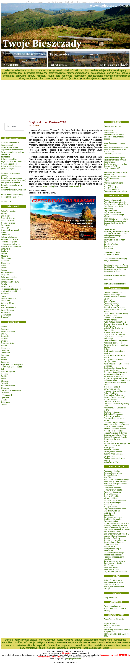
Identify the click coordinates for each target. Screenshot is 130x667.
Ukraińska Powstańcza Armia (116, 265)
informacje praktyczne (35, 73)
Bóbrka (4, 213)
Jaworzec (5, 353)
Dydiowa (4, 341)
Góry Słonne (109, 565)
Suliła (106, 406)
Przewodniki (109, 151)
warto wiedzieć (65, 70)
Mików (4, 253)
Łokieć (4, 360)
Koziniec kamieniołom (113, 517)
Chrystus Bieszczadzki (12, 367)
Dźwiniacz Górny (8, 343)
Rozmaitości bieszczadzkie (115, 284)
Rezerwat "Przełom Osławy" (115, 481)
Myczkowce (6, 258)
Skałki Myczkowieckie (113, 519)
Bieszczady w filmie (112, 271)
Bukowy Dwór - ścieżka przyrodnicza (113, 455)
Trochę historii (109, 229)
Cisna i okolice (7, 220)
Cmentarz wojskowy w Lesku (13, 190)
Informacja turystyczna (113, 183)
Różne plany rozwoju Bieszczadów (112, 237)
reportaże (67, 75)
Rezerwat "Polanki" (111, 569)
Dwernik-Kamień (110, 320)
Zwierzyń (5, 317)
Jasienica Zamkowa (112, 625)
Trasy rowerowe (110, 597)
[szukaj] (14, 126)
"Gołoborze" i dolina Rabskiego (116, 479)
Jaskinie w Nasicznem (113, 492)
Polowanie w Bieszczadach (115, 275)
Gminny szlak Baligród (113, 452)
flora (58, 75)
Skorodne (5, 381)
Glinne (3, 232)
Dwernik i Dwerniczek (10, 230)
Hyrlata (107, 349)
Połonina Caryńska (111, 303)
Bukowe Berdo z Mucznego (115, 297)
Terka (3, 296)
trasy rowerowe (57, 73)
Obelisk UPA (6, 201)
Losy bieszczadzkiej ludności (115, 234)
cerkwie (125, 73)
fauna (51, 75)
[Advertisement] (37, 99)
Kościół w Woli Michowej (12, 194)
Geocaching (108, 248)
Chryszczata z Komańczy (114, 334)
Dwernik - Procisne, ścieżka (115, 429)
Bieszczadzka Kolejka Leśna (115, 172)
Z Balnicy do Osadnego (113, 412)
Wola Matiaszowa (9, 308)
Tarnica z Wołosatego (113, 293)
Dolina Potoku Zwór (112, 462)
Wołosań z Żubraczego (113, 343)
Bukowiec (5, 334)
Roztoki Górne (7, 272)
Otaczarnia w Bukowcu (113, 395)
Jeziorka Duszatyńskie (113, 473)
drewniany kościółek (11, 244)
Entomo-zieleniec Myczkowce (116, 528)
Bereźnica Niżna (8, 331)
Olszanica (5, 263)
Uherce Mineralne (8, 298)
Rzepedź (5, 275)
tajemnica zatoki (9, 291)
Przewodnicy (109, 185)
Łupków (4, 251)
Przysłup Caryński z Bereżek (115, 378)
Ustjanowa (5, 301)
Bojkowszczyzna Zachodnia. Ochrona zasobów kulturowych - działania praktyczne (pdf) (13, 165)
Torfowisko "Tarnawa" (113, 488)
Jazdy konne (109, 174)
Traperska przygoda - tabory (115, 191)
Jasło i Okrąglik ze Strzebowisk (116, 364)
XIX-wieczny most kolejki (114, 553)
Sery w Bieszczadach (112, 213)
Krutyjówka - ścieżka (112, 389)
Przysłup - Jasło (110, 316)
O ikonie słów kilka (9, 159)
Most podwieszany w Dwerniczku (112, 549)
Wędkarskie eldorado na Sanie (116, 204)
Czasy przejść (109, 162)
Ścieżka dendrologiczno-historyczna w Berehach (114, 375)
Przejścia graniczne (112, 189)
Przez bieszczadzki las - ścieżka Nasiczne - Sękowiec (115, 432)
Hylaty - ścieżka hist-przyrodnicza (112, 440)
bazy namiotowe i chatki (32, 78)
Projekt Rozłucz (110, 623)
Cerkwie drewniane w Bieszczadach (10, 144)
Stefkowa (5, 293)
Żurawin (4, 404)
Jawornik (5, 350)
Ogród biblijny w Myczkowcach (116, 523)
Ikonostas (5, 157)
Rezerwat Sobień (111, 567)
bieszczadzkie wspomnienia (103, 75)
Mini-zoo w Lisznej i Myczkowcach (112, 512)
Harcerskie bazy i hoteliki (114, 137)
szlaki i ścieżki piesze (25, 70)
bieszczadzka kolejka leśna (98, 70)
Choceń (4, 338)
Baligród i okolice (8, 211)
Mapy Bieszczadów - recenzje (116, 147)
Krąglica (107, 347)
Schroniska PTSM (111, 133)
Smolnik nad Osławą (10, 282)
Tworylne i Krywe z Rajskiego (116, 391)
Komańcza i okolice (9, 239)
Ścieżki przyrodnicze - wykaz (115, 164)
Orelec (4, 265)
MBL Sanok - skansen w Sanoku (117, 530)
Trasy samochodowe (112, 606)
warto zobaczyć (47, 70)
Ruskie (4, 376)
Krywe (3, 357)
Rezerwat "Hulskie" (111, 496)
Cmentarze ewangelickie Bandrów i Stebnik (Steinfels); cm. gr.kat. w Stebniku (13, 180)
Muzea (106, 181)
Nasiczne (5, 260)
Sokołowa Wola (8, 385)
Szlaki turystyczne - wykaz (115, 160)
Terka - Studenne (111, 393)
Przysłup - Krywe (111, 399)
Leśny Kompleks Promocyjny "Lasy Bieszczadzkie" (115, 260)
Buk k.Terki (5, 216)
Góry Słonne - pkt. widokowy (115, 572)
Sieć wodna (108, 246)
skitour (78, 70)
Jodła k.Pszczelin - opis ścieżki (116, 425)
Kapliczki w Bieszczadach (12, 150)
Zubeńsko (5, 402)
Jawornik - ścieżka (111, 450)
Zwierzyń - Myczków (112, 416)
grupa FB (107, 78)
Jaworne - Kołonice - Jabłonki (116, 345)
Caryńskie (5, 336)
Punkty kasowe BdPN (112, 168)
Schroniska (108, 130)
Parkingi (107, 610)
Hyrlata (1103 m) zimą (113, 580)
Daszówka (5, 225)
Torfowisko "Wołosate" (113, 490)
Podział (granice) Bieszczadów (116, 231)
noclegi (51, 78)
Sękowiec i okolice (9, 277)
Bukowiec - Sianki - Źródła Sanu (117, 381)
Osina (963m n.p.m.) (112, 584)
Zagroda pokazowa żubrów (115, 202)
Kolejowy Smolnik (111, 521)
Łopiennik (108, 366)
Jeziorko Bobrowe (111, 475)
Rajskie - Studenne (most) (114, 397)
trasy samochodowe (78, 73)
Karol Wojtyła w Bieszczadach (116, 267)
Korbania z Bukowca (112, 401)
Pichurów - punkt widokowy (115, 500)
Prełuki (4, 268)
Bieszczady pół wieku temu (115, 269)
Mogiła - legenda (9, 242)
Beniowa (5, 329)
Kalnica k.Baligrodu (9, 237)
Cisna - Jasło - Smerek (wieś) (116, 313)
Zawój (4, 400)
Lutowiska (5, 249)
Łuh (2, 369)
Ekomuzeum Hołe (111, 544)
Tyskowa (5, 397)
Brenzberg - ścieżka (112, 387)
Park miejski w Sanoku (113, 532)
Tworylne (5, 393)
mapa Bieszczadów (11, 73)
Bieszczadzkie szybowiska (115, 221)
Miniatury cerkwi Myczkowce (115, 525)
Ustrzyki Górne (7, 303)
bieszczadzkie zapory (11, 289)
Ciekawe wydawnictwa (113, 154)
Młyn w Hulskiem (111, 498)
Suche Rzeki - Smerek (113, 318)
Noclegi (107, 139)
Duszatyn (5, 227)
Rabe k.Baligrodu (8, 371)
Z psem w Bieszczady (113, 200)
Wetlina (4, 305)
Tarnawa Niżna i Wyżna (11, 390)
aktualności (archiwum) (68, 78)
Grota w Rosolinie (111, 494)
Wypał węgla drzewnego (114, 215)
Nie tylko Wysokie (111, 244)
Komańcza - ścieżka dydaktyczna (112, 446)
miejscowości (98, 73)
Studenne (5, 388)
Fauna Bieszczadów (112, 252)
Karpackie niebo (110, 210)
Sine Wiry (107, 477)
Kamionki (5, 355)
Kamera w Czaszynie (112, 126)
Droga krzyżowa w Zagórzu (115, 540)
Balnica (4, 327)
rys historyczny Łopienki (12, 364)
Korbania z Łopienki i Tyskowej (116, 404)
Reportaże (108, 280)
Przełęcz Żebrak (110, 507)
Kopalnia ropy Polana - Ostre (115, 435)
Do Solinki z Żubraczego (113, 414)
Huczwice (5, 348)
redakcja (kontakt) (92, 78)
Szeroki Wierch (110, 301)
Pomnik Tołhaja (110, 546)
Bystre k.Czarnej (8, 218)
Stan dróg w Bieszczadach (115, 608)
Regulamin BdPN (111, 166)
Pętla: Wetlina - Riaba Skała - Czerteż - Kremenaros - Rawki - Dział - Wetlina (116, 324)
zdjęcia (9, 70)
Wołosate (5, 312)
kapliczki (41, 75)
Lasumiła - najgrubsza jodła (115, 422)
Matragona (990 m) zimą (114, 582)
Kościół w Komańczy (10, 197)
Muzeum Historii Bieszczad (115, 536)
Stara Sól (107, 628)
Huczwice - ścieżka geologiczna (117, 443)
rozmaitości (80, 75)
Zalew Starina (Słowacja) (114, 619)
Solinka (4, 284)
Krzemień (108, 299)
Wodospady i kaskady (112, 471)
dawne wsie (113, 73)
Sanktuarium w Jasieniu (114, 542)
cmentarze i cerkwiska (14, 75)
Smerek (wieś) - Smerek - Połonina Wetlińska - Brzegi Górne (115, 309)
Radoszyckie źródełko (113, 555)
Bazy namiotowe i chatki (114, 135)
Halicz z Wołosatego (112, 295)
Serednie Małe (7, 279)
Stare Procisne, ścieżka (113, 427)
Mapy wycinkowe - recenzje (115, 149)
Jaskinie (107, 217)
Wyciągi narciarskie (111, 179)
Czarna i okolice (8, 223)
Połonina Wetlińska (111, 305)
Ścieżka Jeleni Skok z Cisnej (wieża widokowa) (115, 369)
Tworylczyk (7, 395)
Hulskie (4, 345)
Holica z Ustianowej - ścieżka (115, 437)
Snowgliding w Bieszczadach (116, 219)
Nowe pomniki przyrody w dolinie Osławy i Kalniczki (114, 562)
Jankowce (5, 235)
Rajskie (4, 270)
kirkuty (31, 75)
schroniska (124, 75)
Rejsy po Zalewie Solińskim (115, 177)
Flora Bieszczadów (111, 254)
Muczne (4, 256)
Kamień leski (109, 515)
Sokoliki (4, 383)
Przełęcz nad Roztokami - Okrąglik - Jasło (114, 361)
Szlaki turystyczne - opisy (114, 158)
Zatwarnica (6, 315)
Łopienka (5, 362)
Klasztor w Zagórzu (112, 538)
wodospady (120, 70)
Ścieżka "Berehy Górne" (113, 332)
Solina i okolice (7, 286)
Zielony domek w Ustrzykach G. (116, 534)
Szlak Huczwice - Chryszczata (116, 341)
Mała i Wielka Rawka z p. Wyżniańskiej (114, 329)
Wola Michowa (7, 310)
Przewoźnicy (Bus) (111, 187)
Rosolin (4, 374)
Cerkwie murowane (9, 147)
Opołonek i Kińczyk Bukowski (115, 372)
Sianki (3, 378)
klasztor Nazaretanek (11, 246)
